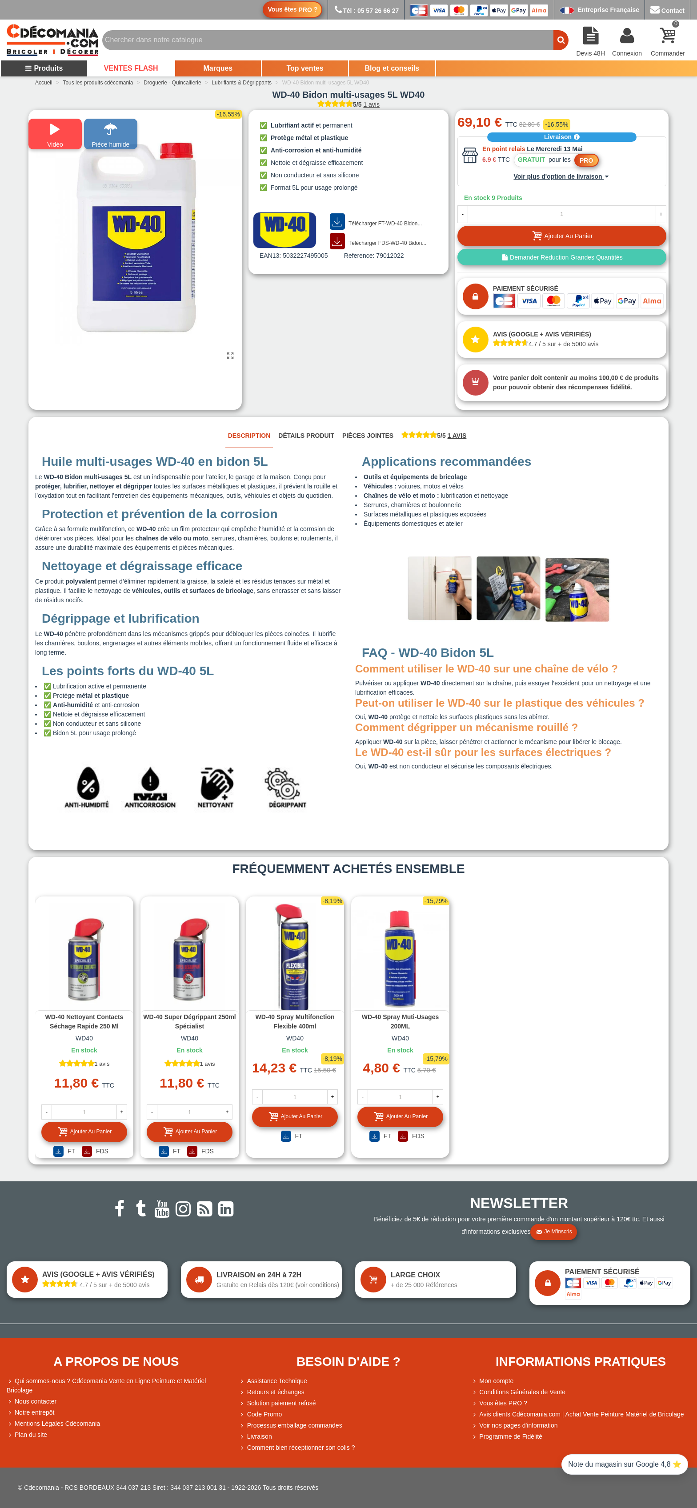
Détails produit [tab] (306, 435)
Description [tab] (249, 435)
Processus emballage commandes (290, 1425)
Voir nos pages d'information (514, 1425)
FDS (95, 1151)
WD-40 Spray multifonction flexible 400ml (294, 1021)
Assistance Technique (273, 1381)
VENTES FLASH (131, 68)
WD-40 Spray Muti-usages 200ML (400, 1021)
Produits (44, 68)
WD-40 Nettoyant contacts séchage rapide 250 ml (84, 1021)
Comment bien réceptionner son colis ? (297, 1447)
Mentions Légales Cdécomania (53, 1423)
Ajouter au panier (85, 1132)
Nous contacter (31, 1401)
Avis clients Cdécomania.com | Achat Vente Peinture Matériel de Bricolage (577, 1414)
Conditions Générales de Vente (518, 1392)
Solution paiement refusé (277, 1403)
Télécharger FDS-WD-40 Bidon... (378, 241)
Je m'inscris (554, 1232)
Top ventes (304, 68)
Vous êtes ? (292, 9)
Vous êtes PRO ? (503, 1403)
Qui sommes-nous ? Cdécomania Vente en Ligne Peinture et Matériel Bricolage (106, 1385)
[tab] (434, 436)
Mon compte (492, 1381)
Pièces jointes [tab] (367, 435)
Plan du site (27, 1435)
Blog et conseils (392, 68)
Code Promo (260, 1414)
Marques (217, 68)
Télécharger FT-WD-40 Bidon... (376, 222)
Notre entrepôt (31, 1412)
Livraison (562, 136)
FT (64, 1151)
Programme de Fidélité (506, 1436)
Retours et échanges (271, 1392)
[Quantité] (562, 214)
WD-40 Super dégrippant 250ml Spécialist (189, 1021)
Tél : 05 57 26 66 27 (366, 10)
